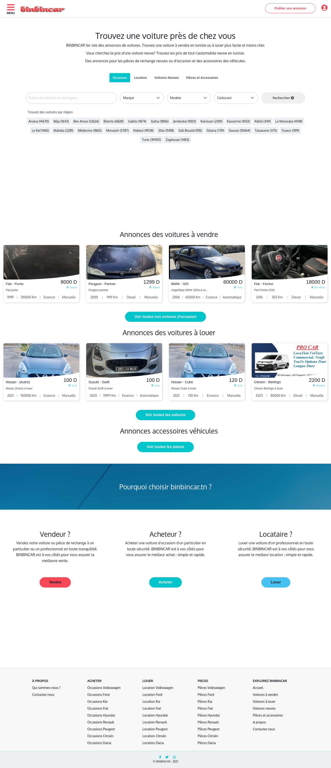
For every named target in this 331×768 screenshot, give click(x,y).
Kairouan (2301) (211, 121)
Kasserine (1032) (238, 121)
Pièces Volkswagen (211, 688)
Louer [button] (276, 582)
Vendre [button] (55, 582)
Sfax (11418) (166, 130)
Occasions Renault (100, 722)
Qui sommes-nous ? (46, 688)
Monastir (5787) (117, 130)
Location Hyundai (155, 715)
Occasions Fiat (97, 708)
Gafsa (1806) (159, 121)
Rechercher (283, 98)
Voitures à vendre (265, 695)
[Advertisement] (138, 191)
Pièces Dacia (207, 743)
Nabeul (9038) (143, 130)
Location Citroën (154, 736)
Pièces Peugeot (209, 729)
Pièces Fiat (205, 708)
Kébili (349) (262, 121)
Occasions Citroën (100, 736)
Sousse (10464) (239, 130)
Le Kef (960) (40, 130)
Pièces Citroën (208, 736)
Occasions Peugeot (101, 729)
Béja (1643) (61, 121)
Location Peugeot (155, 729)
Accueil (258, 688)
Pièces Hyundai (209, 715)
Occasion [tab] (120, 78)
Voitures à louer (264, 701)
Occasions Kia (97, 701)
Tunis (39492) (151, 140)
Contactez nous (43, 695)
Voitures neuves (264, 708)
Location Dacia (153, 743)
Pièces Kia (205, 701)
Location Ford (152, 695)
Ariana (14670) (39, 121)
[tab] (166, 77)
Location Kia (151, 701)
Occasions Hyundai (101, 715)
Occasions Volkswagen (103, 688)
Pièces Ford (206, 695)
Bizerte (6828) (114, 121)
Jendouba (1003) (184, 121)
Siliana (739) (215, 130)
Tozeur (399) (290, 130)
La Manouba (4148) (288, 121)
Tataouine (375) (266, 130)
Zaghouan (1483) (177, 140)
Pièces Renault (208, 722)
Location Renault (155, 722)
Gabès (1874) (137, 121)
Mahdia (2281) (63, 130)
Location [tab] (140, 78)
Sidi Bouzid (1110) (190, 130)
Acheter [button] (165, 582)
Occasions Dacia (99, 743)
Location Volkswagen (158, 688)
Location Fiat (152, 708)
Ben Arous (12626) (86, 121)
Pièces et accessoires (268, 715)
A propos (259, 722)
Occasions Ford (98, 695)
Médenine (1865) (90, 130)
